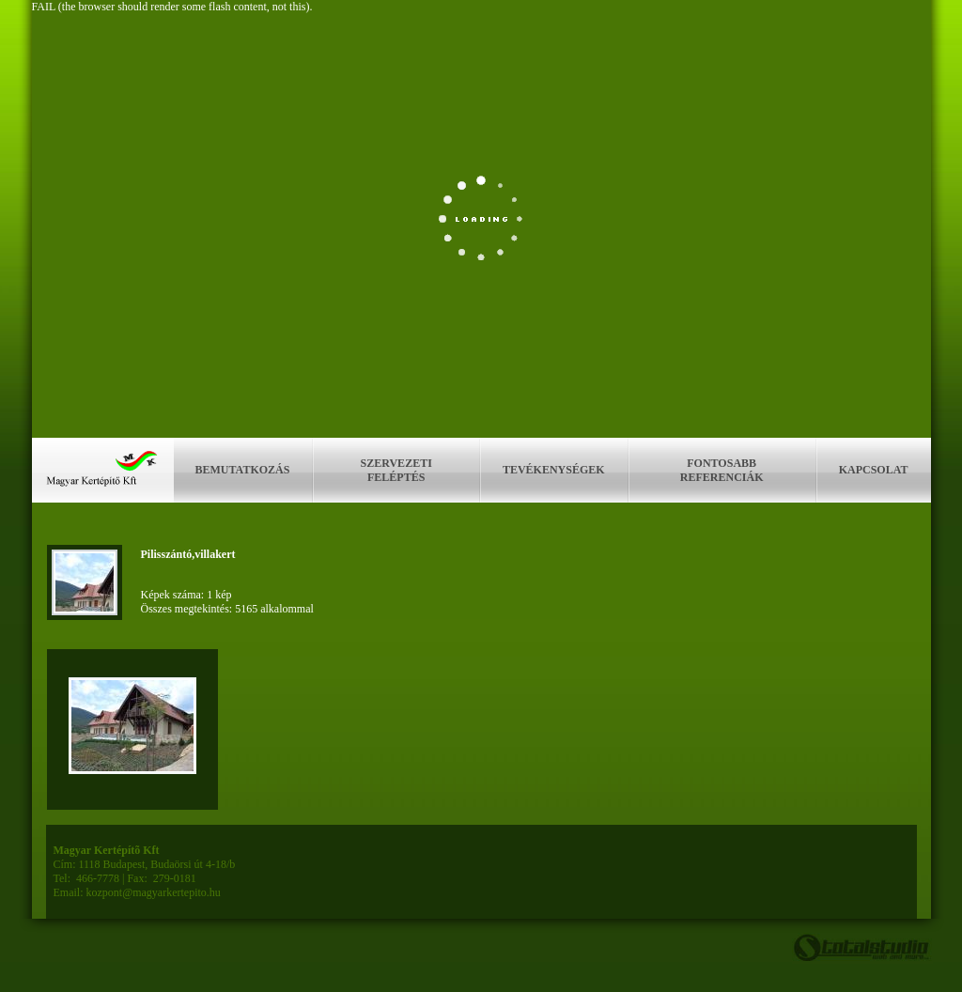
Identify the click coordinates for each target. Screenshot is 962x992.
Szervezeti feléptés (396, 470)
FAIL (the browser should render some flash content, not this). (172, 6)
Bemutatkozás (242, 469)
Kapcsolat (873, 469)
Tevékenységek (554, 469)
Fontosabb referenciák (722, 470)
